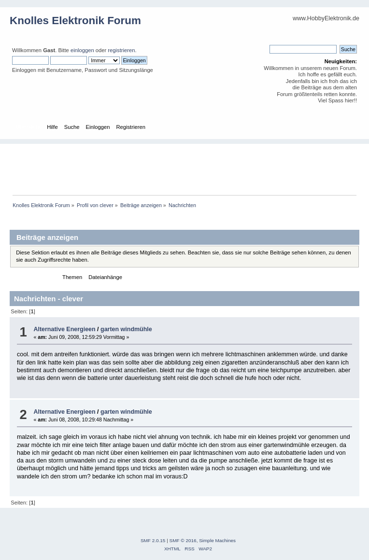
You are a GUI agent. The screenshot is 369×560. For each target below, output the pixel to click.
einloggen (82, 50)
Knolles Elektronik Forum (75, 20)
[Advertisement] (189, 165)
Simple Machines (217, 540)
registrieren (121, 50)
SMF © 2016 (183, 540)
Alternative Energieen (64, 329)
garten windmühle (126, 329)
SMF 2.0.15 (153, 540)
